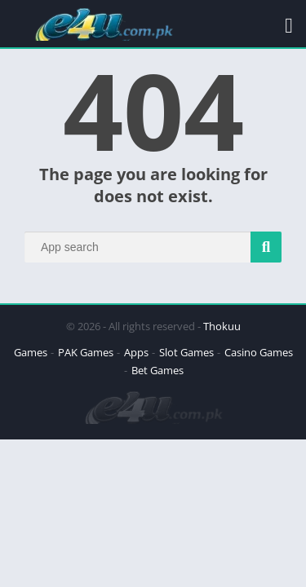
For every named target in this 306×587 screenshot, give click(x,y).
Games (30, 352)
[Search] (153, 247)
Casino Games (258, 352)
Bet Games (157, 370)
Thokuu (222, 326)
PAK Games (85, 352)
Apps (136, 352)
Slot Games (186, 352)
